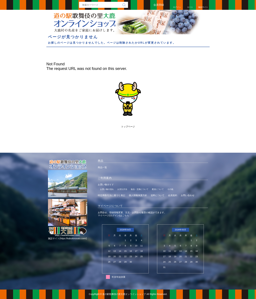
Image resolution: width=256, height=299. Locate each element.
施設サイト (203, 7)
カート (190, 7)
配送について (158, 189)
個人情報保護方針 (138, 195)
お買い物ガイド (106, 184)
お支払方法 (122, 189)
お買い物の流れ (107, 189)
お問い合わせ (187, 195)
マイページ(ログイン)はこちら (113, 215)
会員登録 (158, 4)
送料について (157, 195)
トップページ (128, 126)
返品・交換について (139, 189)
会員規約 (172, 195)
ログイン (177, 7)
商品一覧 (102, 167)
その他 (170, 189)
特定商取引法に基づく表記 (111, 195)
